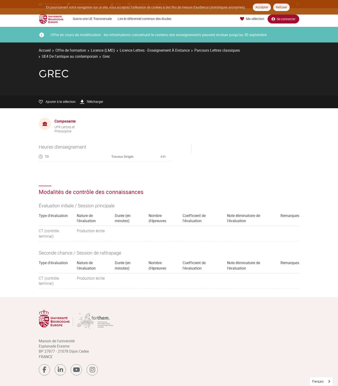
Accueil (45, 50)
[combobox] (321, 381)
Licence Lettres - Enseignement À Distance (155, 50)
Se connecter (283, 19)
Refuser (281, 7)
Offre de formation (70, 50)
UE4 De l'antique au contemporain (70, 56)
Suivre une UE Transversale (92, 18)
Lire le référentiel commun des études (144, 18)
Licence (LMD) (103, 50)
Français (318, 381)
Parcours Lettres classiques (217, 50)
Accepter (261, 7)
